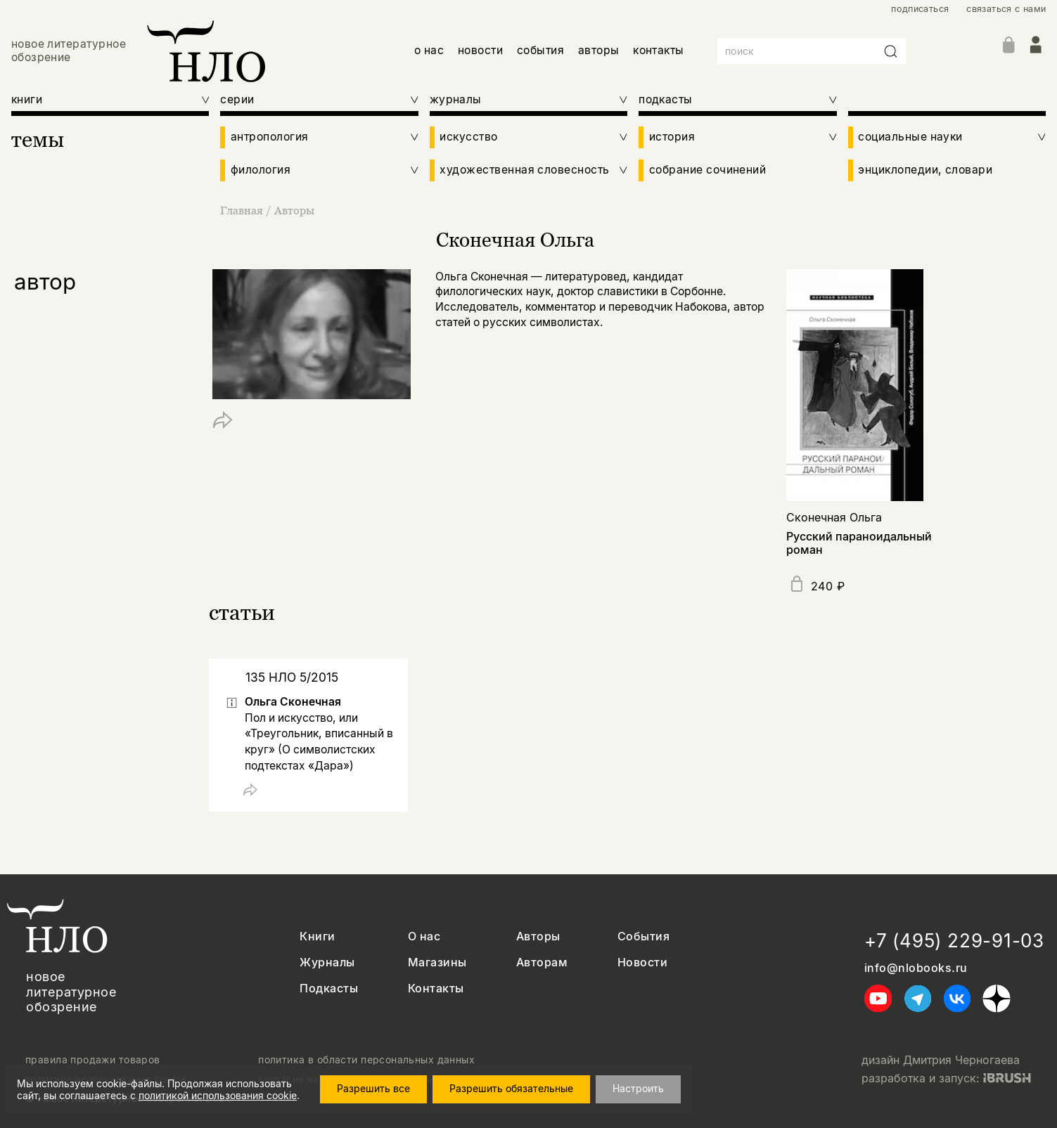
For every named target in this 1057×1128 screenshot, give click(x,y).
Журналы (327, 962)
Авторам (542, 962)
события (540, 50)
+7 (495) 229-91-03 (954, 941)
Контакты (436, 988)
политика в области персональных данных (366, 1059)
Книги (317, 936)
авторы (599, 50)
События (643, 936)
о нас (429, 50)
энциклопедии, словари (925, 170)
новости (480, 50)
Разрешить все (373, 1088)
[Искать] (891, 51)
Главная (243, 210)
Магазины (437, 962)
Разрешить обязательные (511, 1088)
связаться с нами (1006, 9)
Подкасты (329, 988)
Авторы (294, 210)
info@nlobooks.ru (916, 968)
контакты (658, 50)
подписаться (920, 9)
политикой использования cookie (218, 1095)
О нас (424, 936)
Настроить (638, 1088)
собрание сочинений (707, 170)
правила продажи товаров (92, 1059)
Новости (642, 962)
